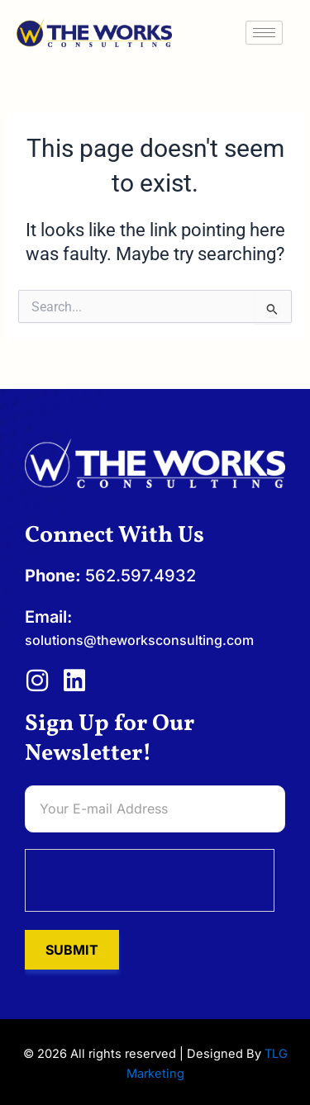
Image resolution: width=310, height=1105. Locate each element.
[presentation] (150, 881)
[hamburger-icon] (264, 33)
